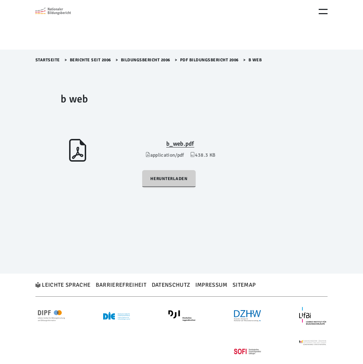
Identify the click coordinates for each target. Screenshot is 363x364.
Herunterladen (169, 178)
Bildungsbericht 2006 (145, 60)
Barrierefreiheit (121, 285)
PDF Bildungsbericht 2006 (209, 60)
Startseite (47, 60)
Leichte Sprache (66, 285)
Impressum (211, 285)
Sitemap (244, 285)
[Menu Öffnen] (323, 11)
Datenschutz (171, 285)
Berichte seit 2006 (90, 60)
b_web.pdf (180, 143)
